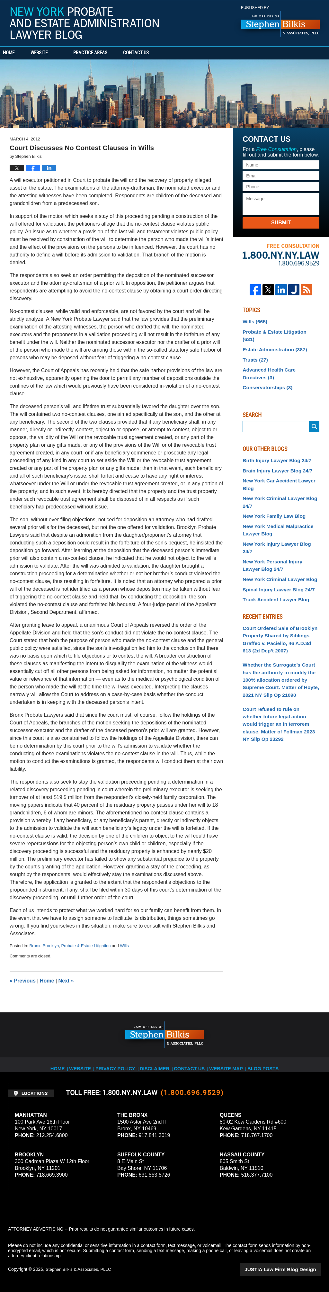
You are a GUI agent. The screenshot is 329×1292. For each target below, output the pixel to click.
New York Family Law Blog (271, 498)
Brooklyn (51, 945)
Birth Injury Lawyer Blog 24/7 (274, 447)
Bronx (34, 945)
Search (314, 414)
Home (18, 53)
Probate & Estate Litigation (86, 945)
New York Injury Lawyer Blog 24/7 (278, 524)
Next (66, 980)
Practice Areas (110, 53)
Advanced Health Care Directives (278, 362)
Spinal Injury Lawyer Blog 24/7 (275, 559)
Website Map (226, 1064)
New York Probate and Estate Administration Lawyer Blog (84, 23)
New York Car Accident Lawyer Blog (275, 470)
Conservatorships (265, 375)
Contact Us (165, 53)
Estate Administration (272, 340)
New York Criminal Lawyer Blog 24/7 (276, 486)
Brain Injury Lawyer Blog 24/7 (274, 456)
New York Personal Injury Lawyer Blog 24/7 (278, 537)
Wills (124, 945)
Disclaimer (157, 1064)
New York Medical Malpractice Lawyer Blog (275, 511)
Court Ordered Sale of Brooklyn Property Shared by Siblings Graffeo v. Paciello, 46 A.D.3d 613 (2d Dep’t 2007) (278, 606)
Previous (23, 980)
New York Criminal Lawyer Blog (276, 549)
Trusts (254, 349)
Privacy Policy (120, 1064)
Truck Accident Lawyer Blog (273, 568)
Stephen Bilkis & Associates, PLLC (80, 1269)
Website (58, 53)
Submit (281, 222)
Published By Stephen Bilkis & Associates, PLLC (280, 21)
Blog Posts (261, 1064)
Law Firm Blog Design (290, 1269)
